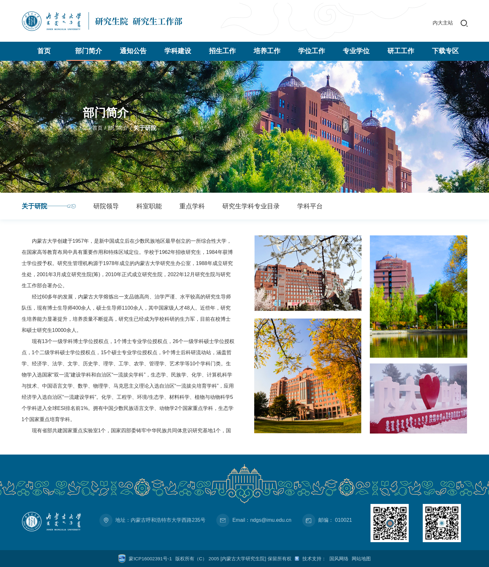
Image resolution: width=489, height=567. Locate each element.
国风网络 (339, 558)
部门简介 (88, 50)
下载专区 (445, 50)
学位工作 (311, 50)
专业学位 (356, 50)
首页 (44, 50)
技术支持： (314, 558)
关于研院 (144, 128)
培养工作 (267, 50)
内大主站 (443, 22)
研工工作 (400, 50)
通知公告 (133, 50)
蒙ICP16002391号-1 (150, 558)
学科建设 (177, 50)
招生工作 (222, 50)
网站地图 (361, 558)
